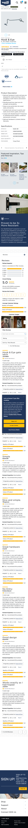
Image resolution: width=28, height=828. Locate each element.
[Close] (23, 396)
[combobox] (14, 59)
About (4, 809)
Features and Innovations (14, 147)
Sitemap (16, 824)
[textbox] (14, 59)
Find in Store (7, 86)
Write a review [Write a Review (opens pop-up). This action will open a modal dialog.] (7, 54)
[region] (14, 414)
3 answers (12, 52)
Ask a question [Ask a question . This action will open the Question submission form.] (18, 54)
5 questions (4, 52)
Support (4, 805)
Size (2, 63)
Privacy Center (17, 820)
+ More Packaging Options (8, 43)
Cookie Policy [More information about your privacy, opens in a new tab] (13, 414)
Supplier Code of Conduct (19, 822)
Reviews (5, 254)
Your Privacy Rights (14, 429)
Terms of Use (4, 820)
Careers (2, 822)
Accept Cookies (14, 425)
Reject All (14, 421)
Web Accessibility (5, 824)
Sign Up (23, 788)
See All (3, 158)
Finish (3, 56)
